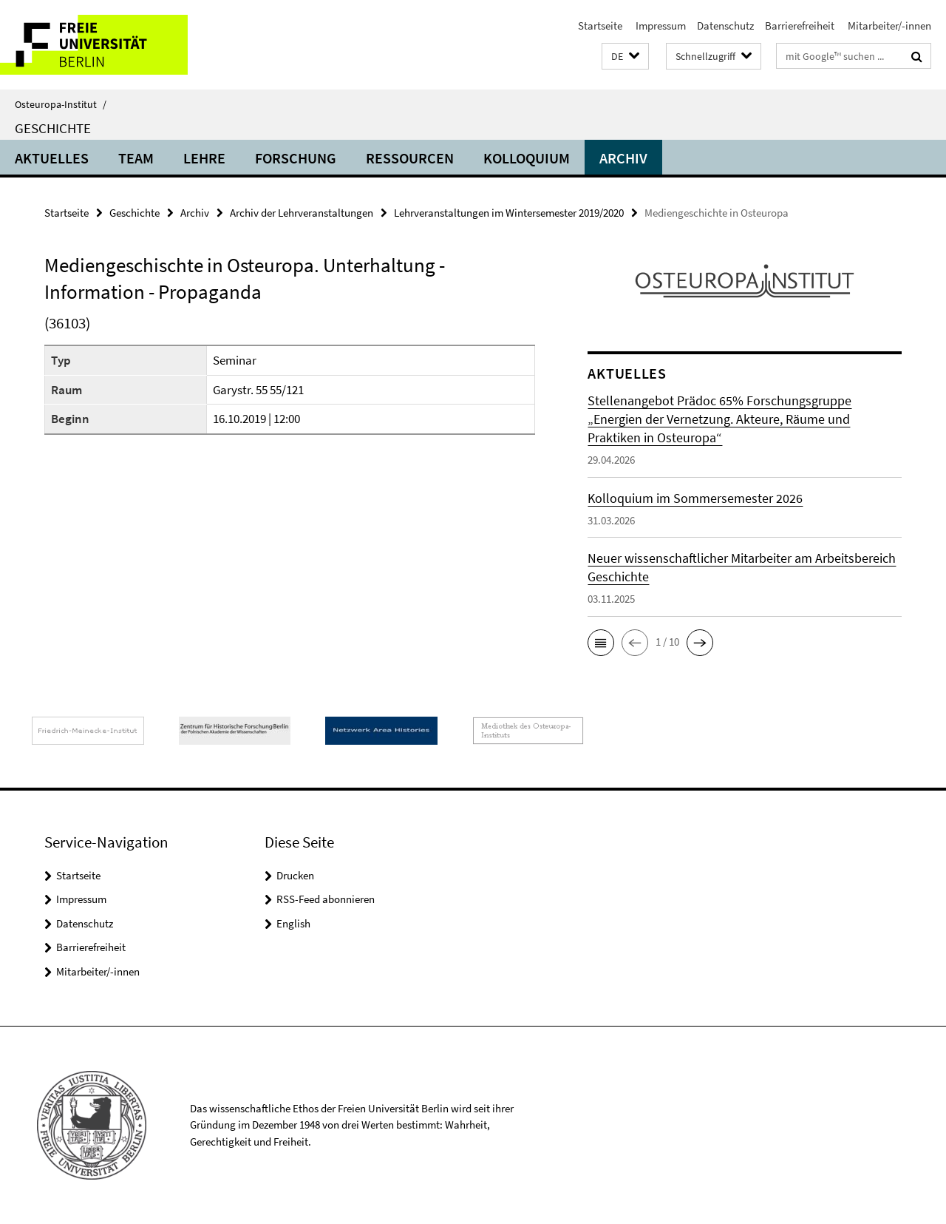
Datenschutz (725, 25)
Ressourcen (410, 158)
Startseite (600, 25)
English (293, 923)
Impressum (659, 25)
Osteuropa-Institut (60, 104)
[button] (625, 56)
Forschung (295, 158)
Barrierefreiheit (799, 25)
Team (136, 158)
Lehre (204, 158)
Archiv (623, 158)
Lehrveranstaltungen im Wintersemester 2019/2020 (509, 213)
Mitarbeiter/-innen (888, 25)
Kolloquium (526, 158)
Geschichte (53, 128)
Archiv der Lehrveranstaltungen (301, 213)
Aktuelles (52, 158)
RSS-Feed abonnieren (325, 899)
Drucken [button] (295, 875)
